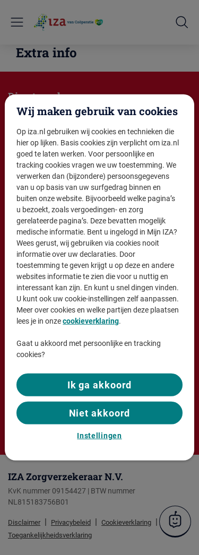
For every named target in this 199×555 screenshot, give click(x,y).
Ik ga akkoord (99, 384)
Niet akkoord (100, 412)
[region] (99, 277)
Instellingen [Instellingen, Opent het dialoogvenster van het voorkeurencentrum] (99, 435)
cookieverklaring (91, 320)
